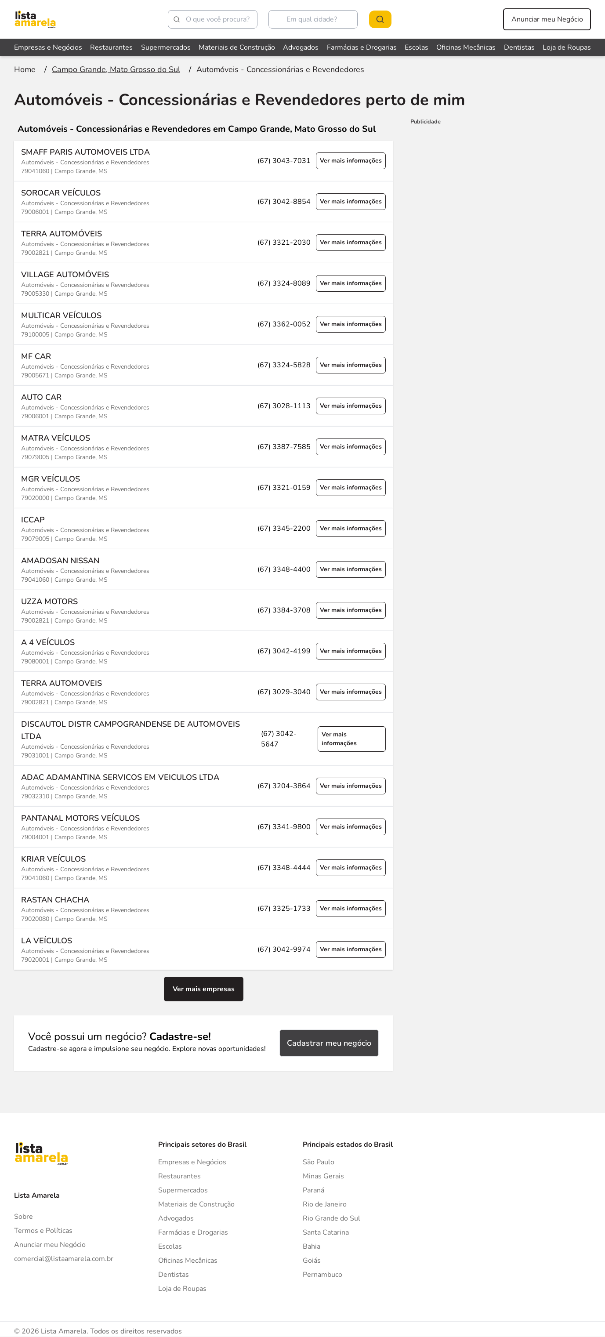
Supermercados (183, 1190)
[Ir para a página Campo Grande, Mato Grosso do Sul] (116, 69)
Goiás (312, 1260)
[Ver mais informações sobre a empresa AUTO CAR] (203, 405)
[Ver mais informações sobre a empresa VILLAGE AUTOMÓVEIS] (203, 283)
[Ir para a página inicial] (25, 69)
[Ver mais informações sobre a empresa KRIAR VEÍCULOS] (203, 867)
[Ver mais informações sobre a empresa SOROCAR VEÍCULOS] (203, 201)
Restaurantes (179, 1176)
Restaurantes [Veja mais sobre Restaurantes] (111, 47)
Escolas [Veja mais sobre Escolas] (416, 47)
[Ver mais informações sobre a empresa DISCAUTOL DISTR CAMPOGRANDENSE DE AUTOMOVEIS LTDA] (203, 738)
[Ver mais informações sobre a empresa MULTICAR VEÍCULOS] (203, 324)
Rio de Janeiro (325, 1204)
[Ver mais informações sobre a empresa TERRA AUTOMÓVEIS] (203, 242)
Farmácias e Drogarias (193, 1232)
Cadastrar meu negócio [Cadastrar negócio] (329, 1043)
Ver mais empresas (204, 989)
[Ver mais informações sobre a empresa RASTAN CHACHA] (203, 908)
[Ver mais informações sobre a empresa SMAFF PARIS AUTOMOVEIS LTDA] (203, 161)
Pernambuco (322, 1274)
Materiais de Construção (196, 1204)
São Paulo (318, 1162)
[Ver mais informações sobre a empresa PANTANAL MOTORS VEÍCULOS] (203, 826)
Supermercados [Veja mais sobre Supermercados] (166, 47)
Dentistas (173, 1274)
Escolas (170, 1246)
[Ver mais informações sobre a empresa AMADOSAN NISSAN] (203, 569)
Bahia (311, 1246)
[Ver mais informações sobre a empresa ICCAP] (203, 528)
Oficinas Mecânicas (187, 1260)
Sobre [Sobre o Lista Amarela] (23, 1216)
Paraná (313, 1190)
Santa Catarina (326, 1232)
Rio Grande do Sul (331, 1218)
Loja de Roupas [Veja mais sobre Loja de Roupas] (567, 47)
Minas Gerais (323, 1176)
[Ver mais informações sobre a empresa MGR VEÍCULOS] (203, 487)
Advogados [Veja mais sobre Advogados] (301, 47)
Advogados (176, 1218)
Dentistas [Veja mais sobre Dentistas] (519, 47)
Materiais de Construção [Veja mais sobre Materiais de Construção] (237, 47)
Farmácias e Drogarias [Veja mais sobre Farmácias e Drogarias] (362, 47)
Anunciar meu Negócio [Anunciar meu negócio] (547, 19)
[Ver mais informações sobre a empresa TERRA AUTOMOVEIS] (203, 691)
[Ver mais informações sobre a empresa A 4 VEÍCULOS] (203, 650)
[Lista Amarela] (35, 19)
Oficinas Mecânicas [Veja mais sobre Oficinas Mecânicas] (466, 47)
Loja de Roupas (182, 1289)
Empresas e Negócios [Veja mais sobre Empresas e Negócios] (48, 47)
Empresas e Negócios (192, 1162)
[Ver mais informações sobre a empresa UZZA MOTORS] (203, 610)
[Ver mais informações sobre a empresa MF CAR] (203, 364)
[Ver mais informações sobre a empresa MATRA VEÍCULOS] (203, 446)
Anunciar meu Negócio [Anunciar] (50, 1245)
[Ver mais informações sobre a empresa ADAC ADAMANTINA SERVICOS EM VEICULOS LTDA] (203, 785)
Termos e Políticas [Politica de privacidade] (43, 1231)
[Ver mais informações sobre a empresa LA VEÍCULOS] (203, 949)
